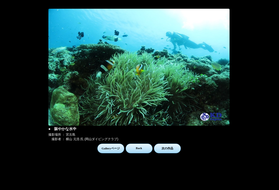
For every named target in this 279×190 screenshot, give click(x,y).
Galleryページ (111, 148)
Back (139, 148)
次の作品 (167, 148)
